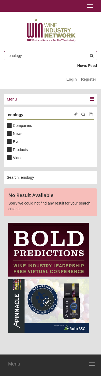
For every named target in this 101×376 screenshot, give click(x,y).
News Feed (87, 65)
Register (88, 79)
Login (72, 79)
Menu (14, 364)
